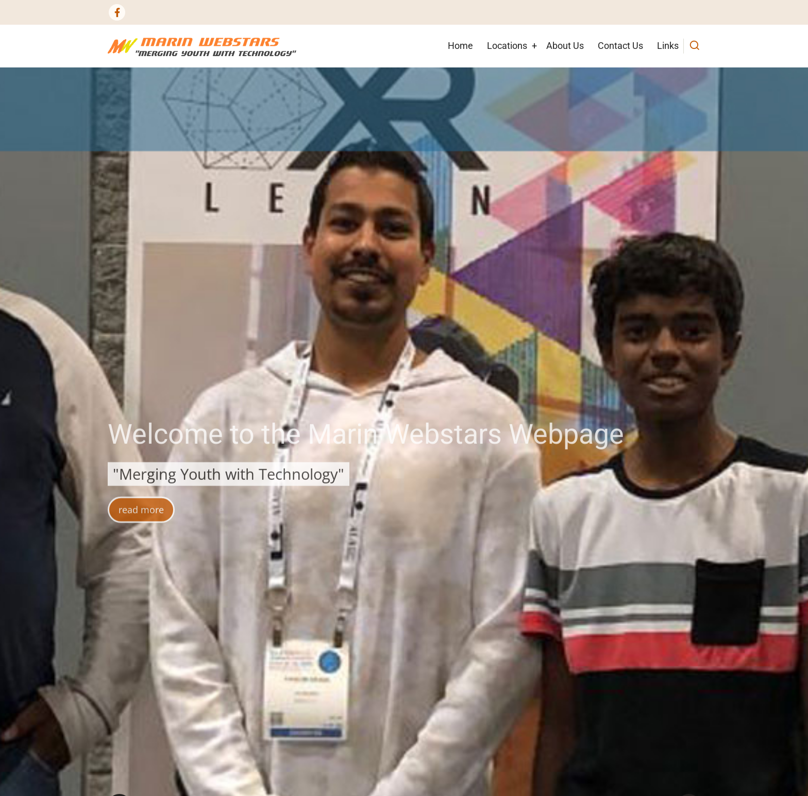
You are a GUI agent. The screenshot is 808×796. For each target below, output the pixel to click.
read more (141, 521)
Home (460, 45)
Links (668, 45)
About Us (565, 45)
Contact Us (620, 45)
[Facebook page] (117, 12)
